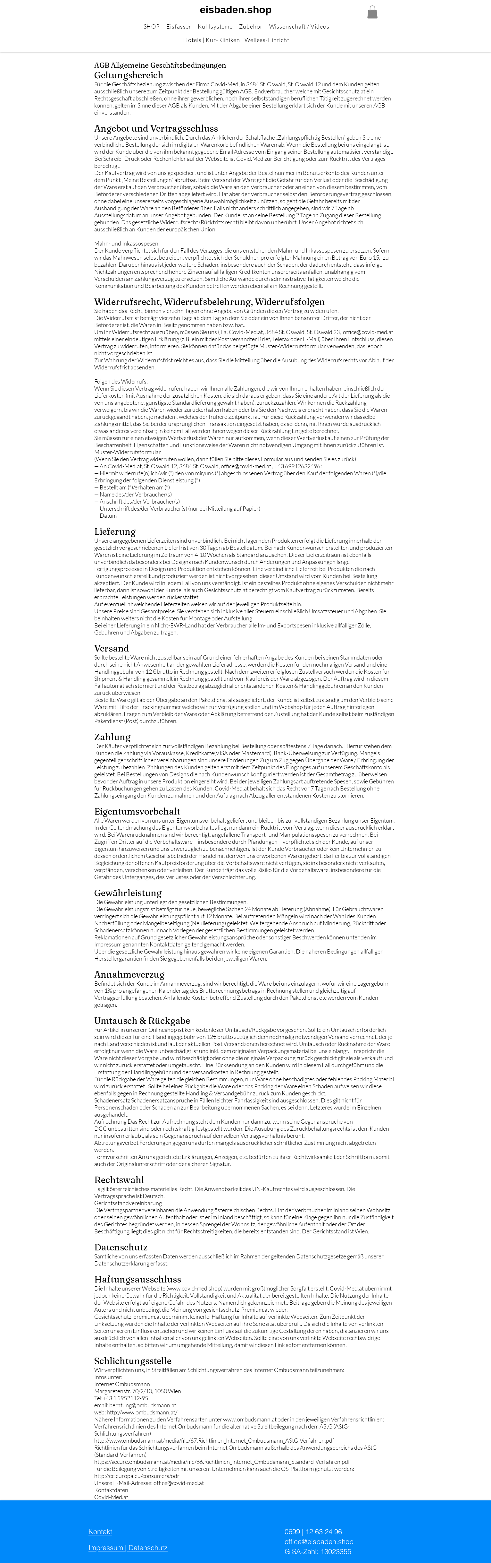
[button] (372, 12)
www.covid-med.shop (194, 1288)
